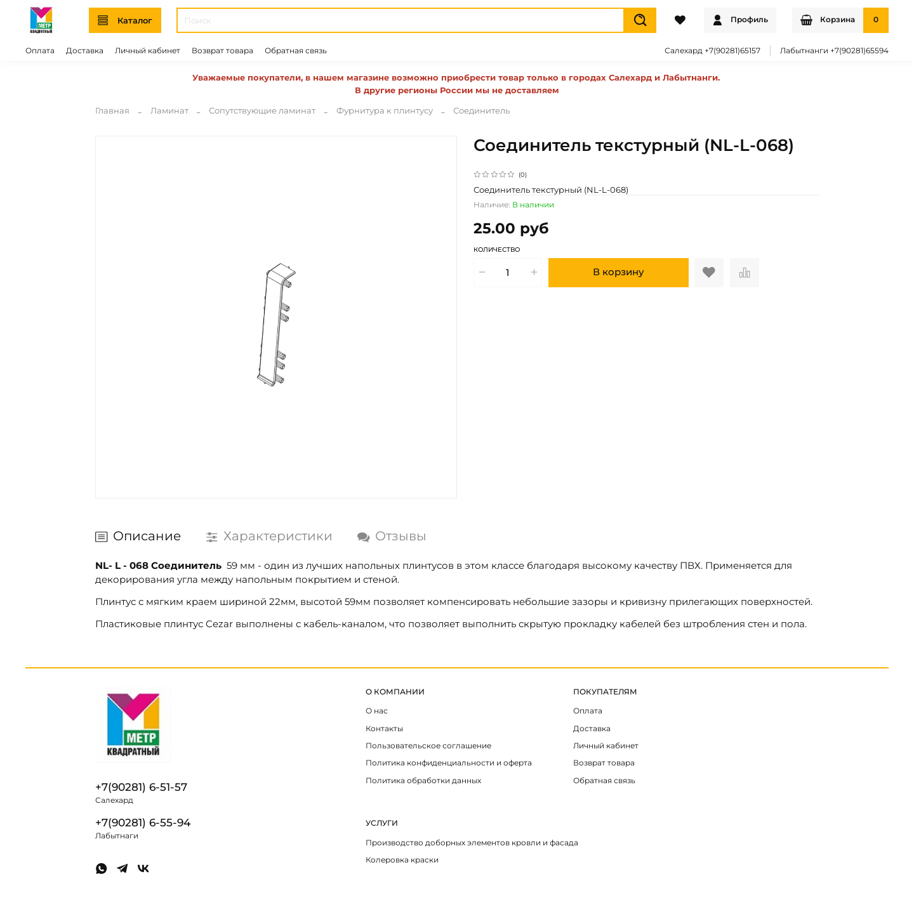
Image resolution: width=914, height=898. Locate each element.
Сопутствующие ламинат (262, 110)
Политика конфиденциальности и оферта (449, 762)
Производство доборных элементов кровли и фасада (472, 842)
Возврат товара (222, 50)
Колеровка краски (402, 860)
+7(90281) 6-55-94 (142, 822)
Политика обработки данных (423, 780)
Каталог (125, 20)
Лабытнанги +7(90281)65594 (834, 50)
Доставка (84, 50)
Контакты (384, 728)
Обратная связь (296, 50)
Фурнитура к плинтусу (384, 110)
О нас (377, 710)
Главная (112, 110)
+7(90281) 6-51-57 (141, 787)
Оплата (40, 50)
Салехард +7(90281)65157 (712, 50)
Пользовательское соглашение (428, 745)
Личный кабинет (147, 50)
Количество (497, 250)
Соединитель (481, 110)
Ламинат (169, 110)
